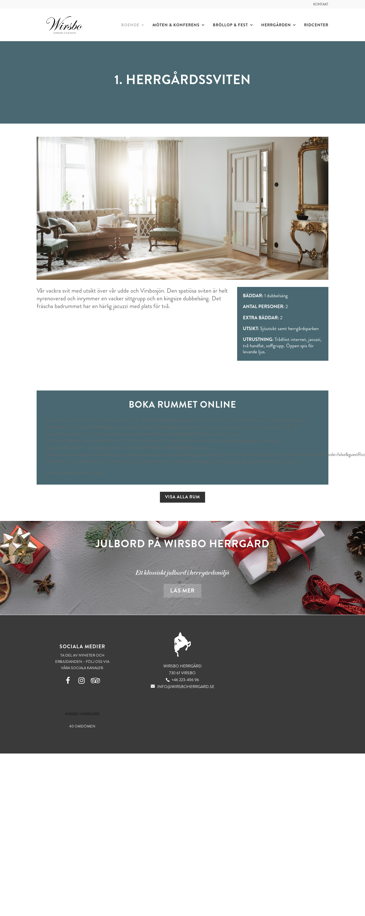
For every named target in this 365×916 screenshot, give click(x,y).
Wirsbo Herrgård (82, 714)
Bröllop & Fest (230, 25)
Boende (130, 25)
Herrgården (276, 25)
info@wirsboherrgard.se (182, 686)
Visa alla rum (182, 497)
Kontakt (320, 5)
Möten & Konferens (175, 25)
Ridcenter (316, 25)
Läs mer (182, 590)
